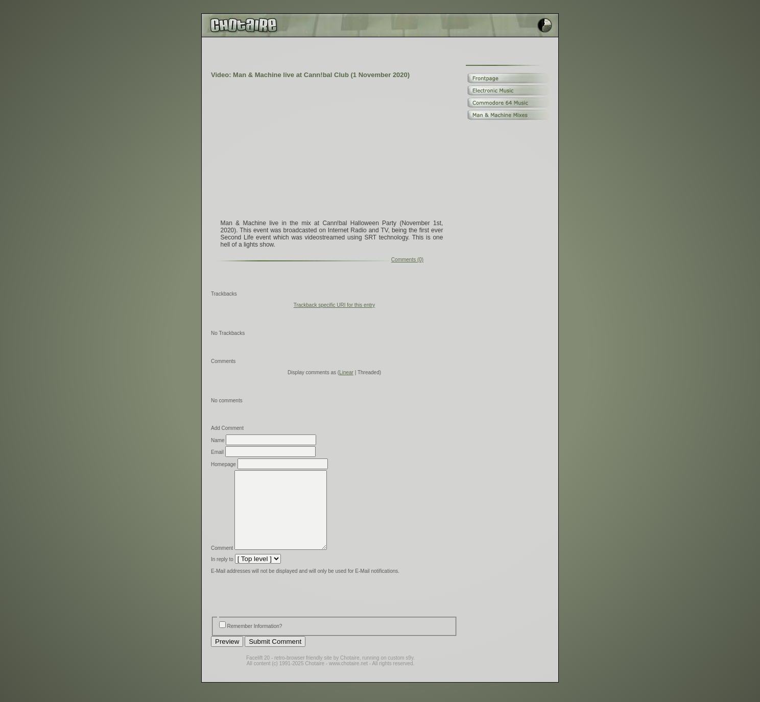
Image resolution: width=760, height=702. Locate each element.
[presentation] (288, 612)
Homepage (223, 464)
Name (218, 440)
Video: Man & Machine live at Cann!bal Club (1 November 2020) (310, 75)
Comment (222, 563)
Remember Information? (254, 641)
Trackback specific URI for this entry (334, 305)
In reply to (222, 574)
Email (217, 452)
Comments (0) (407, 259)
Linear (346, 372)
